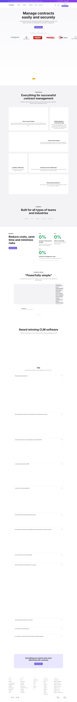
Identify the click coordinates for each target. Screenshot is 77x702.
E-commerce (23, 692)
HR (34, 684)
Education (22, 689)
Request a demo (38, 27)
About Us (45, 686)
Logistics (35, 686)
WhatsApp (66, 1)
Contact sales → (48, 370)
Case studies (46, 679)
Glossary (45, 692)
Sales (34, 687)
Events (45, 681)
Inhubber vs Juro (56, 689)
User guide (45, 684)
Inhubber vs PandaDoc (57, 681)
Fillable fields (11, 689)
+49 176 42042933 (60, 1)
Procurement (36, 679)
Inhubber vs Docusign (57, 684)
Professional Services (24, 687)
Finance (35, 681)
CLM (9, 692)
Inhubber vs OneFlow (57, 686)
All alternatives (56, 679)
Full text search (11, 687)
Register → (41, 1)
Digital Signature (11, 684)
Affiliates (45, 689)
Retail (21, 679)
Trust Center (46, 694)
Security (10, 679)
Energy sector (23, 686)
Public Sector (23, 681)
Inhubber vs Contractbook (58, 692)
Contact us (45, 687)
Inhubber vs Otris (57, 687)
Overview (10, 681)
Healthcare (22, 684)
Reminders (10, 686)
